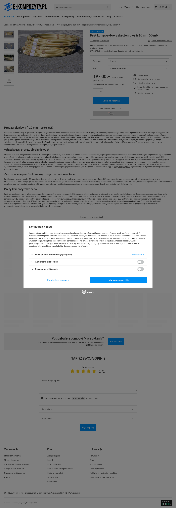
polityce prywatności (57, 238)
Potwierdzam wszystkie (118, 280)
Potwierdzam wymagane (58, 280)
